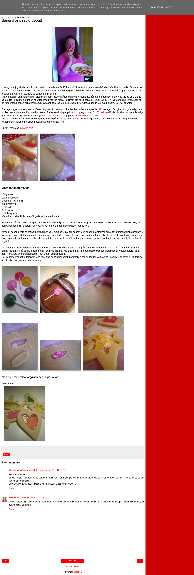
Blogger (77, 572)
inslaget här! (26, 128)
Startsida (72, 561)
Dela (6, 454)
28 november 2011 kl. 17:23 (30, 497)
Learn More (156, 7)
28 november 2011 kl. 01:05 (51, 470)
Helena (12, 497)
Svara (12, 488)
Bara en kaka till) (49, 115)
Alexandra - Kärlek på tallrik (23, 470)
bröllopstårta (81, 115)
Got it (169, 7)
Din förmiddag (100, 112)
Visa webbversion (72, 566)
